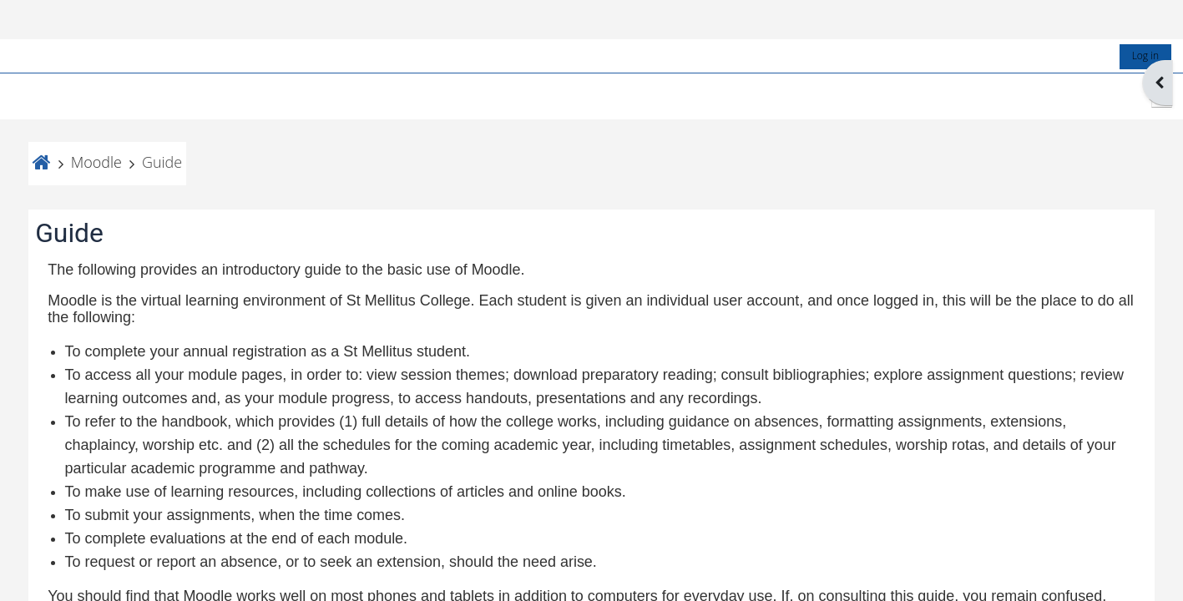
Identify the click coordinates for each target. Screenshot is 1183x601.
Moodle (109, 123)
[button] (1148, 57)
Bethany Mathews (407, 573)
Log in (1131, 16)
